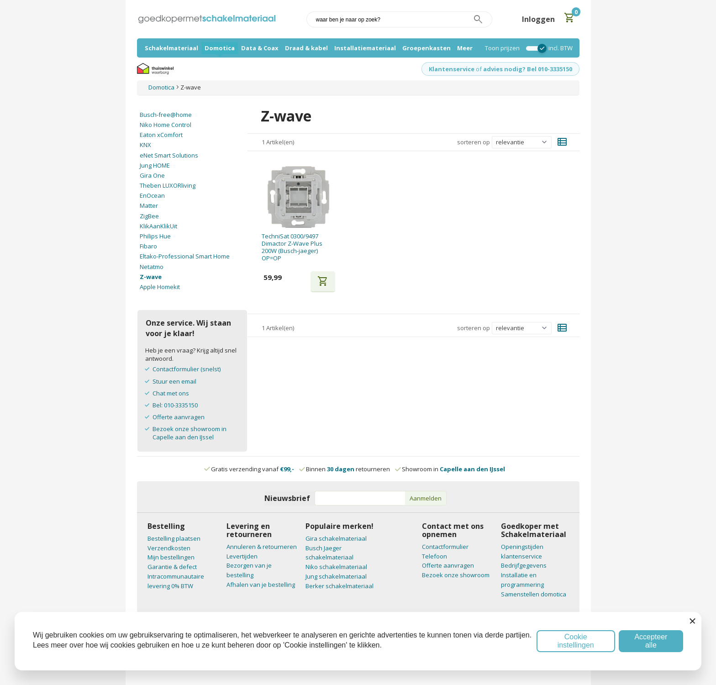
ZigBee (149, 216)
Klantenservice (451, 69)
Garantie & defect (172, 567)
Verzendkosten (168, 548)
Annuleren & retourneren (261, 547)
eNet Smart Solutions (169, 155)
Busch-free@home (166, 115)
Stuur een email (174, 381)
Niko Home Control (165, 125)
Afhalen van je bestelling (260, 584)
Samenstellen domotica (533, 594)
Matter (149, 205)
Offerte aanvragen (179, 417)
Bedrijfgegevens (524, 565)
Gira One (152, 175)
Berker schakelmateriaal (339, 586)
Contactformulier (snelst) (187, 369)
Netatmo (151, 267)
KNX (145, 145)
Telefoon (434, 556)
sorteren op (473, 142)
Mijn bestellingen (171, 557)
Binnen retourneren (345, 469)
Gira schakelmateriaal (336, 538)
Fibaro (148, 246)
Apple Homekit (160, 287)
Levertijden (242, 556)
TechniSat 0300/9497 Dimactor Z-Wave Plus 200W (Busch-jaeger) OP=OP (292, 247)
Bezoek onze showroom (456, 575)
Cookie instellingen (576, 641)
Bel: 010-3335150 (175, 405)
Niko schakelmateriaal (336, 567)
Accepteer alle (650, 641)
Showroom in (450, 469)
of (479, 69)
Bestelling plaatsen (173, 538)
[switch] (534, 48)
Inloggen (538, 19)
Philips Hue (155, 236)
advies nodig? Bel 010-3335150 (527, 69)
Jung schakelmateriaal (336, 576)
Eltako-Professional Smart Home (185, 256)
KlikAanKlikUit (158, 226)
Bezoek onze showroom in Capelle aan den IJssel (189, 433)
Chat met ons (171, 393)
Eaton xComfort (161, 135)
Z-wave (151, 277)
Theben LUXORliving (167, 185)
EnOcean (152, 195)
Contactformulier (445, 547)
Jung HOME (155, 165)
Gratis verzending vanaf (252, 469)
